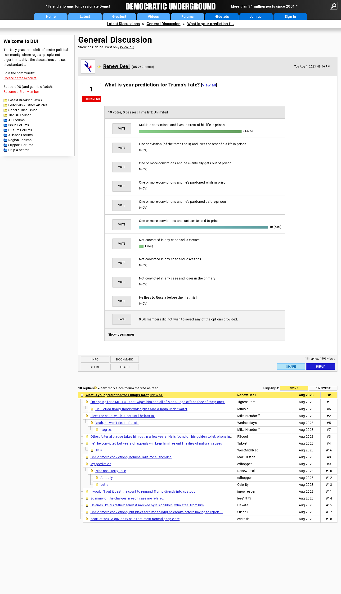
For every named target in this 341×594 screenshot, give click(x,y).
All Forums (16, 120)
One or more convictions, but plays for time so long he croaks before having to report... (156, 512)
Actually (106, 478)
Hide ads (222, 16)
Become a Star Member (21, 92)
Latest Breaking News (25, 100)
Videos (153, 16)
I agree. (106, 430)
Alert (95, 367)
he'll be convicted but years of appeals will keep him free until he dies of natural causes (156, 443)
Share (291, 366)
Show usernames (121, 334)
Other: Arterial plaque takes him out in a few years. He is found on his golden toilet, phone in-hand (164, 436)
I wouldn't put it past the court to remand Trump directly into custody (142, 491)
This (98, 450)
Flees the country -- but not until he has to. (122, 416)
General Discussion (163, 24)
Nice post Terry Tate (110, 471)
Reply (320, 366)
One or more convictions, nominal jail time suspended (131, 457)
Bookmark (124, 359)
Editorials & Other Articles (27, 105)
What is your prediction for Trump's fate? (117, 395)
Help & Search (19, 150)
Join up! (256, 16)
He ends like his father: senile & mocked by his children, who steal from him (147, 505)
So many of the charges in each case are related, (127, 498)
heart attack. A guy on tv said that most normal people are (134, 519)
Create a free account (20, 78)
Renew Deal (116, 66)
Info (95, 359)
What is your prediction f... (210, 24)
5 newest (323, 388)
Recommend (91, 99)
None (294, 388)
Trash (125, 367)
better (105, 484)
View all (127, 47)
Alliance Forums (20, 135)
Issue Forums (18, 125)
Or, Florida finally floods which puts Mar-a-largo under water (141, 409)
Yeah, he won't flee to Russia (117, 423)
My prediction (100, 464)
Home (51, 16)
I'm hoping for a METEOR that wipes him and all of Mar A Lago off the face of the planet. (157, 402)
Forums (187, 16)
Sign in (290, 16)
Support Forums (20, 145)
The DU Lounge (19, 115)
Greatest (119, 16)
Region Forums (19, 140)
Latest (85, 16)
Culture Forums (20, 130)
